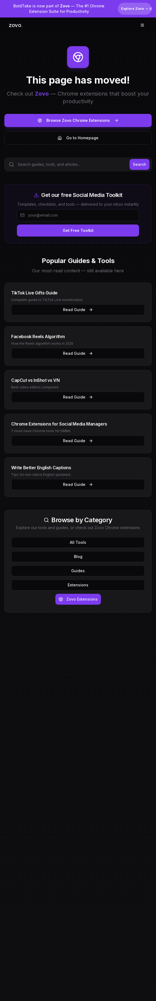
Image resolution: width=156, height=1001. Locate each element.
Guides (78, 570)
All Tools (78, 542)
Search (139, 164)
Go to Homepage (78, 137)
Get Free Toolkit (78, 230)
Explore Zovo (134, 9)
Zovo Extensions (78, 599)
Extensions (78, 585)
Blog (78, 556)
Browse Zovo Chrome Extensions (78, 120)
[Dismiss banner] (150, 9)
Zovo (42, 93)
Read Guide (78, 309)
